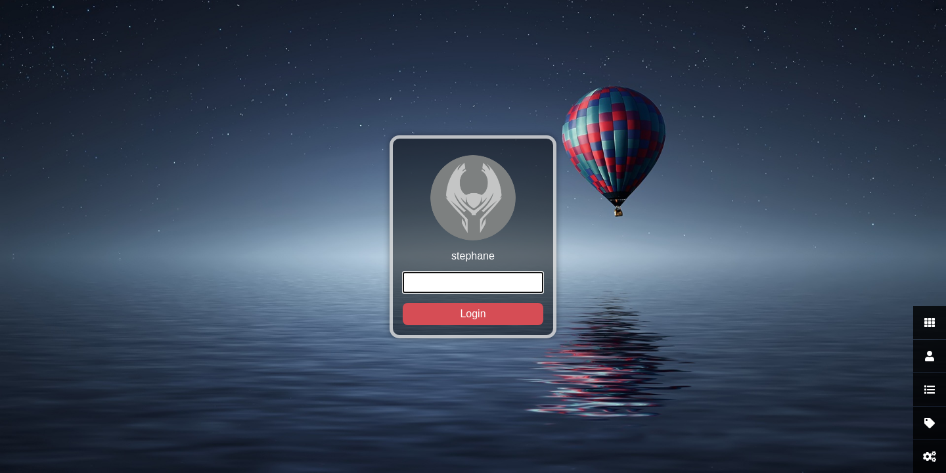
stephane (473, 240)
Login (472, 313)
